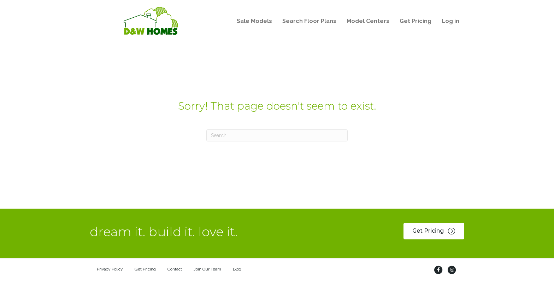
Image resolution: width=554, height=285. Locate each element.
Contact (174, 269)
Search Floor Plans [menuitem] (309, 21)
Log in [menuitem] (450, 21)
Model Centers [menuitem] (368, 21)
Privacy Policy (110, 269)
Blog (237, 269)
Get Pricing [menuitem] (415, 21)
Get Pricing (145, 269)
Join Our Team (207, 269)
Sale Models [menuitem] (254, 21)
